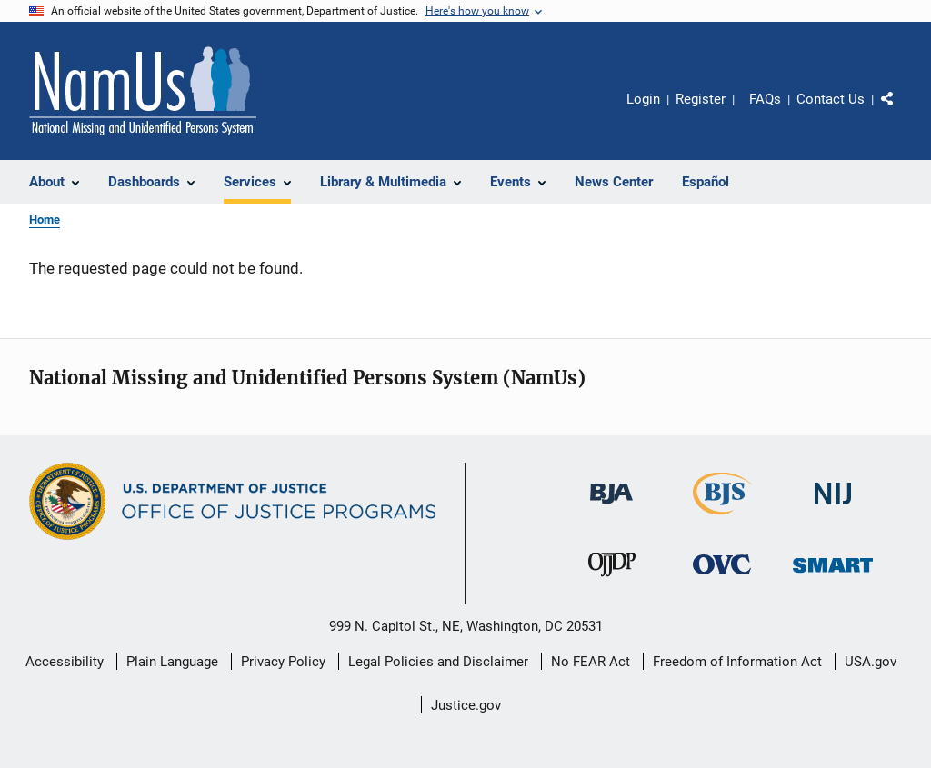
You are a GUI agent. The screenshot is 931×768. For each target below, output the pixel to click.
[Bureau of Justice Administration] (611, 514)
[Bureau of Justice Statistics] (722, 518)
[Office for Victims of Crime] (722, 584)
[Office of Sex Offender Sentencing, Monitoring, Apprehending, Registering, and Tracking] (833, 584)
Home (44, 219)
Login (643, 99)
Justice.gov (466, 705)
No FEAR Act (590, 661)
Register (701, 99)
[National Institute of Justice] (833, 514)
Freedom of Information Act (737, 661)
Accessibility (64, 661)
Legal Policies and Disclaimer (438, 661)
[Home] (142, 90)
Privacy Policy (283, 661)
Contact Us (830, 99)
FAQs (765, 99)
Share (902, 112)
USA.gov (870, 661)
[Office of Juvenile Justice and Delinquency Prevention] (612, 584)
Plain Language (172, 661)
